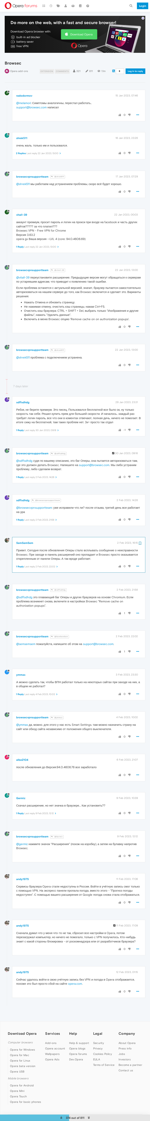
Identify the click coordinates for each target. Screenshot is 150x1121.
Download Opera (81, 33)
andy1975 (22, 877)
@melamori (23, 102)
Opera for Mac (19, 1053)
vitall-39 (21, 213)
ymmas (20, 673)
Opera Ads (52, 1058)
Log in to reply (135, 70)
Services (52, 1032)
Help (73, 1032)
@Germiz (57, 835)
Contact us (126, 1069)
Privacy (98, 1047)
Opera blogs (77, 1047)
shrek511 (21, 136)
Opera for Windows (22, 1048)
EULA (96, 1058)
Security (98, 1042)
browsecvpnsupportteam (32, 175)
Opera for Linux (20, 1059)
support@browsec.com (31, 106)
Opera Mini (17, 1089)
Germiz (20, 797)
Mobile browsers (18, 1077)
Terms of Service (104, 1063)
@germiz (22, 842)
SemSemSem (24, 541)
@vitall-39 (57, 269)
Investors (125, 1058)
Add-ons (50, 1042)
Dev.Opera (76, 1058)
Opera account (55, 1047)
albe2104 (22, 758)
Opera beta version (22, 1064)
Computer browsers (20, 1041)
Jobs (122, 1053)
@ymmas (56, 716)
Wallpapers (52, 1053)
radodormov (24, 94)
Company (127, 1032)
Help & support (79, 1042)
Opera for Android (22, 1084)
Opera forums (78, 1053)
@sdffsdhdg (58, 452)
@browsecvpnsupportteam (46, 499)
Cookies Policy (102, 1053)
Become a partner (130, 1063)
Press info (125, 1047)
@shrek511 (57, 176)
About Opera (127, 1042)
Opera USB (17, 1070)
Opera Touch (18, 1095)
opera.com (75, 982)
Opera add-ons (19, 69)
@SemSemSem (59, 635)
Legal (98, 1032)
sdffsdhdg (22, 401)
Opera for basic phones (25, 1100)
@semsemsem (25, 642)
